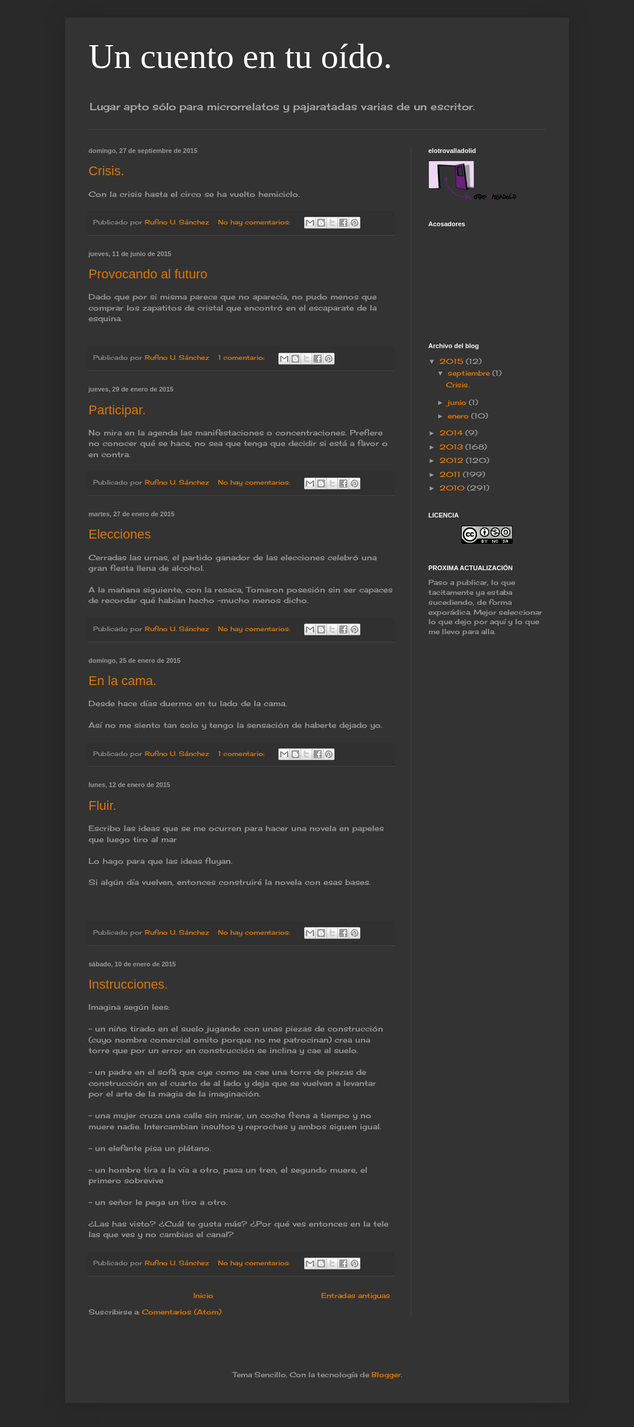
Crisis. (106, 171)
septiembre (470, 373)
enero (459, 415)
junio (458, 402)
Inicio (203, 1295)
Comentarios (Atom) (181, 1311)
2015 (452, 361)
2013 (452, 446)
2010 (453, 487)
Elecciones (119, 534)
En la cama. (122, 680)
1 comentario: (242, 357)
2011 (451, 474)
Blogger (386, 1374)
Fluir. (102, 805)
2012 (452, 460)
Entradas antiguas (355, 1295)
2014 (452, 432)
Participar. (117, 410)
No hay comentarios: (255, 222)
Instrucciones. (128, 984)
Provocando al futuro (147, 274)
